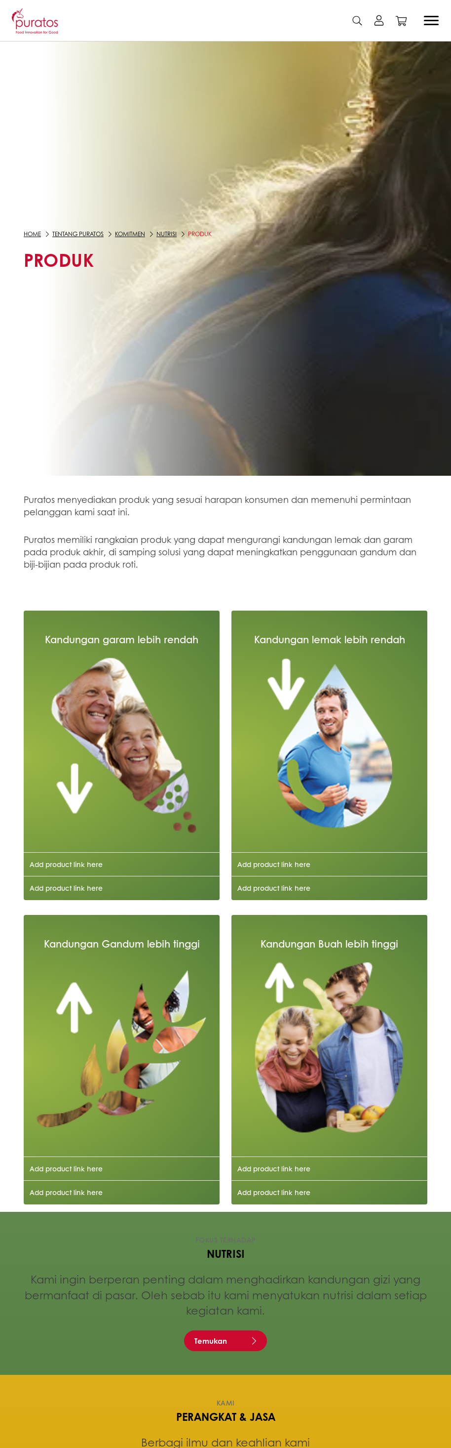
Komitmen (130, 234)
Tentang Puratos (78, 234)
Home (32, 234)
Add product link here (66, 864)
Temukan (210, 1340)
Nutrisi (166, 234)
